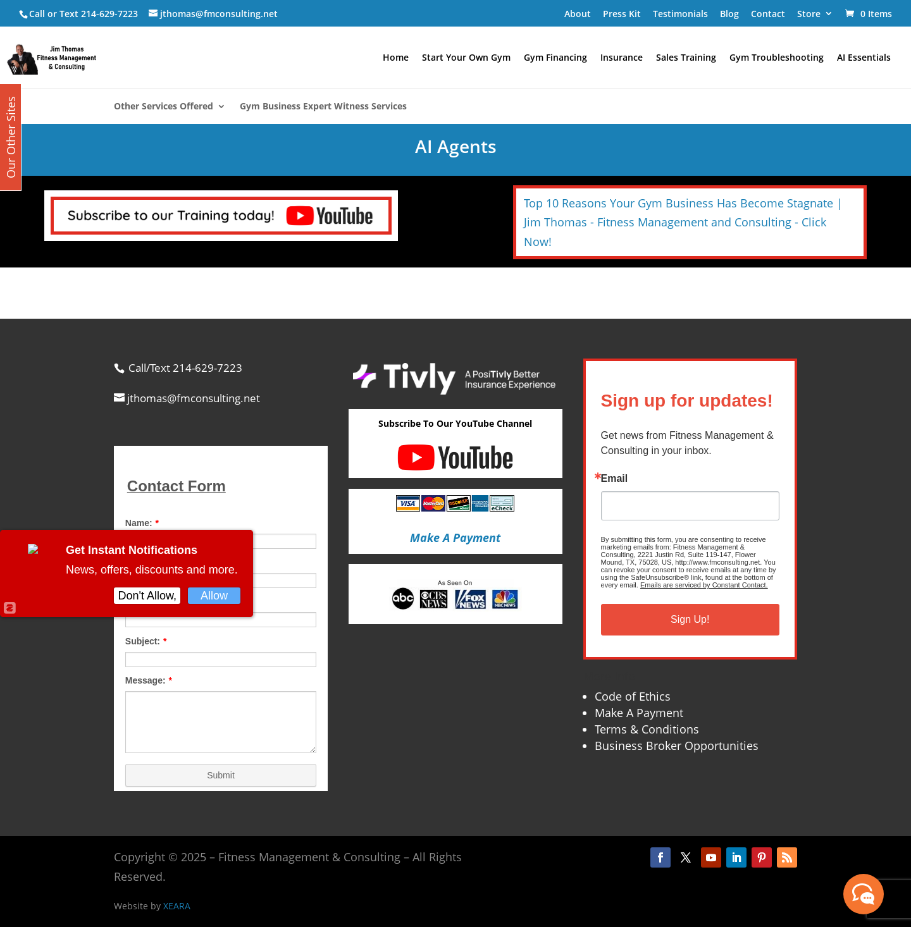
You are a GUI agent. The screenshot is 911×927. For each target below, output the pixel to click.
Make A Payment (639, 712)
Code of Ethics (633, 696)
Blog (729, 14)
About (577, 14)
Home (396, 58)
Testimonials (680, 14)
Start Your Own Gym (466, 58)
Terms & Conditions (647, 729)
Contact (768, 14)
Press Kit (622, 14)
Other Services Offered (163, 107)
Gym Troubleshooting (776, 58)
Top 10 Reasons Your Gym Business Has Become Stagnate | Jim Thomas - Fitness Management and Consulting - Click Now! (683, 222)
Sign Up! (690, 619)
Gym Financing (555, 58)
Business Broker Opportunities (677, 745)
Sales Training (686, 58)
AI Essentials (864, 58)
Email (614, 479)
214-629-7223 (109, 14)
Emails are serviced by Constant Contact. (704, 585)
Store (809, 14)
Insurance (621, 58)
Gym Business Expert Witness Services (323, 107)
